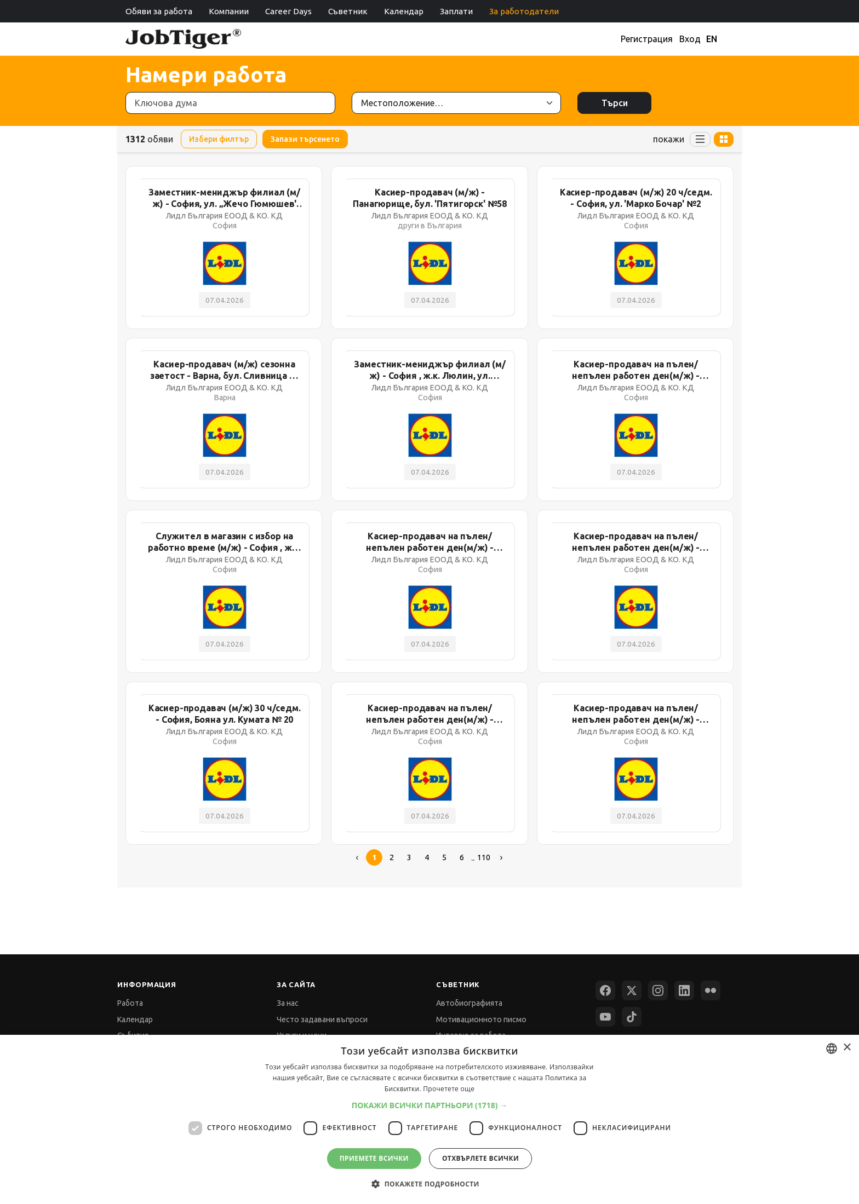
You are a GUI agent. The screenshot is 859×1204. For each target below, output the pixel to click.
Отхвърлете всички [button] (480, 1158)
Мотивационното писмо (481, 1019)
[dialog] (429, 1119)
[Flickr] (710, 990)
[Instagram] (658, 990)
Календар (403, 11)
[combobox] (831, 1048)
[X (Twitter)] (632, 990)
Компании (229, 11)
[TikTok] (632, 1017)
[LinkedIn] (684, 990)
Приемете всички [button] (374, 1158)
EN (711, 39)
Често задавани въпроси (322, 1019)
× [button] (847, 1048)
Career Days (288, 11)
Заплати (456, 11)
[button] (430, 1105)
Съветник (348, 11)
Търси (615, 103)
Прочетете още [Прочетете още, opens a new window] (448, 1088)
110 (483, 857)
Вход (690, 39)
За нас (288, 1003)
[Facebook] (605, 990)
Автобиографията (469, 1003)
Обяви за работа (158, 11)
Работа (130, 1003)
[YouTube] (605, 1017)
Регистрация (647, 39)
